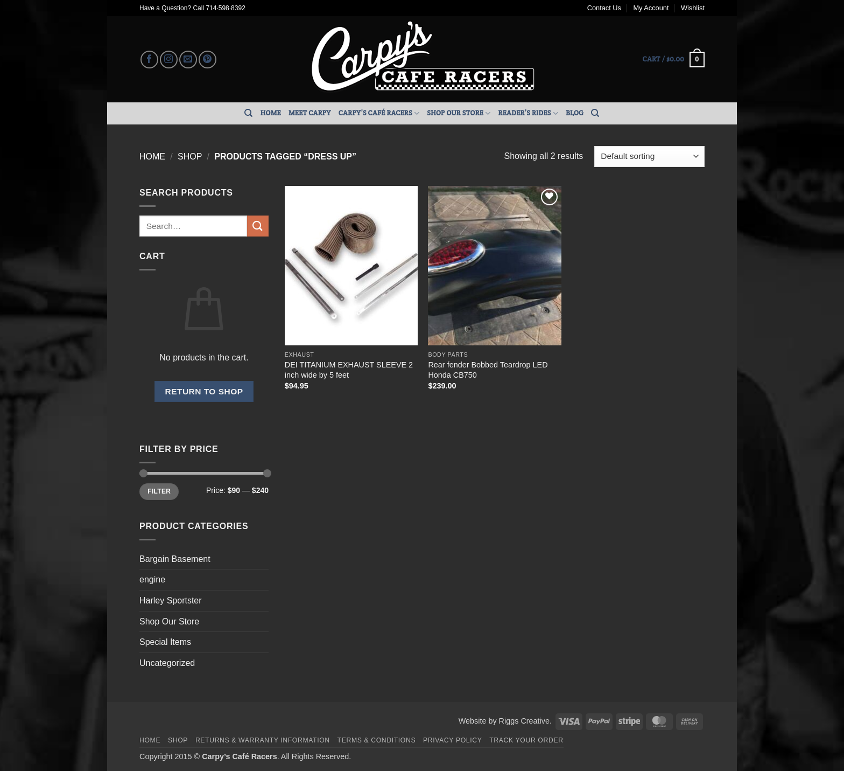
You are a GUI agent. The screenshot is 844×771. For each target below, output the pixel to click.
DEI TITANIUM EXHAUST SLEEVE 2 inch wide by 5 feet (349, 369)
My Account (651, 8)
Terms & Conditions (376, 740)
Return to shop (204, 391)
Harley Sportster (170, 600)
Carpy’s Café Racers (379, 113)
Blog (574, 112)
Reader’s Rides (528, 113)
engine (152, 579)
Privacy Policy (452, 740)
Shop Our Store (458, 113)
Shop (190, 156)
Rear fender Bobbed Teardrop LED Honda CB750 (487, 369)
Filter (159, 491)
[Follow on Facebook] (149, 59)
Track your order (526, 740)
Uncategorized (167, 663)
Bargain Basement (174, 559)
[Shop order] (649, 156)
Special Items (165, 642)
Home (271, 112)
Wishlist (693, 8)
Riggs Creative (524, 721)
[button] (674, 60)
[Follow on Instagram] (169, 59)
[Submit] (258, 226)
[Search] (248, 113)
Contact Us (604, 8)
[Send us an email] (188, 59)
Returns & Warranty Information (262, 740)
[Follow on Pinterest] (207, 59)
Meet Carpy (310, 112)
